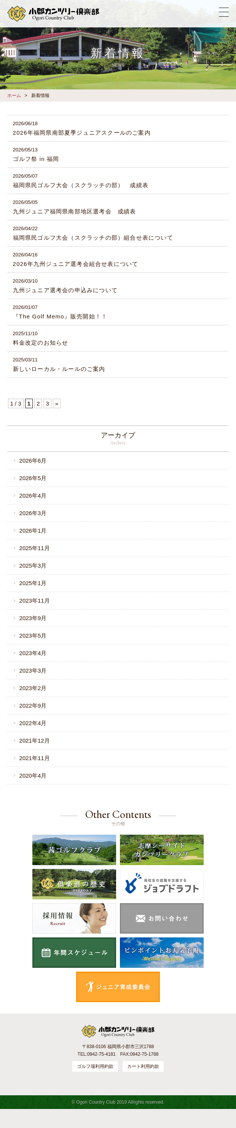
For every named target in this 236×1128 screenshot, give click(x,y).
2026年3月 (33, 513)
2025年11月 (34, 548)
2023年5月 (33, 635)
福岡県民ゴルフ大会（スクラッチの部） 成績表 (80, 185)
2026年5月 (33, 478)
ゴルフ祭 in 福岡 (36, 159)
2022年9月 (33, 705)
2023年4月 (33, 653)
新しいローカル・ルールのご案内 (59, 369)
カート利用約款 (143, 1066)
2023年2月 (33, 688)
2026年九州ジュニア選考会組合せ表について (76, 264)
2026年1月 (33, 530)
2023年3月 (33, 670)
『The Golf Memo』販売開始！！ (60, 316)
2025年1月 (33, 583)
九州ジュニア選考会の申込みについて (65, 290)
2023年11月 (34, 600)
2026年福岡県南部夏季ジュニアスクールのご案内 (82, 132)
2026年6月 (33, 460)
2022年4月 (33, 723)
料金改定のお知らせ (41, 342)
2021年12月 (34, 740)
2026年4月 (33, 495)
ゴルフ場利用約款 (95, 1066)
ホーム (14, 95)
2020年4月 (33, 775)
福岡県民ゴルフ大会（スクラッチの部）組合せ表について (93, 237)
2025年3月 (33, 565)
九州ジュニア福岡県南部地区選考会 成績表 (74, 211)
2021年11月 (34, 758)
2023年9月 (33, 618)
